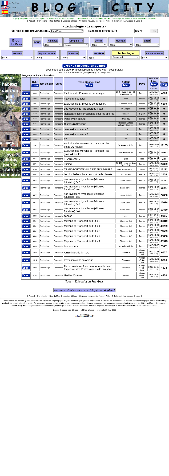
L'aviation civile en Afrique (78, 260)
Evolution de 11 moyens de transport (85, 93)
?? (65, 139)
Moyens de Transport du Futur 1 (82, 241)
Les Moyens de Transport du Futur (83, 108)
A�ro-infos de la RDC (76, 252)
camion (68, 216)
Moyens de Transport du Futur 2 (82, 236)
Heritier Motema (73, 275)
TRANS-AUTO (72, 158)
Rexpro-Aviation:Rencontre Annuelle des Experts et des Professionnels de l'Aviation (88, 267)
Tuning (68, 164)
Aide (108, 296)
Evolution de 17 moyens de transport (85, 103)
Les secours (71, 246)
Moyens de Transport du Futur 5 (82, 221)
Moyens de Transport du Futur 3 (82, 231)
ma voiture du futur (74, 98)
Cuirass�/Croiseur (75, 124)
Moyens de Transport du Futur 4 (82, 226)
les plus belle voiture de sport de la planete (88, 174)
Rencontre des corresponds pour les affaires (89, 113)
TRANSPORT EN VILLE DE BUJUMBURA (88, 169)
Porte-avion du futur (75, 118)
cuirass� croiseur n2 (76, 129)
